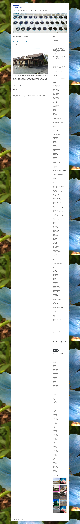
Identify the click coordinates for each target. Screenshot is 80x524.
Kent (54, 232)
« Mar (54, 335)
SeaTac (54, 239)
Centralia (54, 259)
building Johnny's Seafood (20, 96)
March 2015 (55, 399)
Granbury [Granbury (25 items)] (54, 51)
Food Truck (55, 171)
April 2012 (54, 444)
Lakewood (26, 96)
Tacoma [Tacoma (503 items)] (63, 56)
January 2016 (55, 386)
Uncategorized (55, 197)
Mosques (55, 165)
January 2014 (55, 417)
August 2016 (55, 377)
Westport (55, 214)
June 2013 (54, 426)
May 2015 (54, 397)
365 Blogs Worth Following (23, 10)
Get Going (16, 5)
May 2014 (54, 411)
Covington (55, 227)
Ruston (54, 279)
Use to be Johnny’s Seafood (21, 42)
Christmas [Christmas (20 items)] (57, 49)
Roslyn (54, 254)
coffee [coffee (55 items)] (63, 49)
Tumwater (55, 304)
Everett (54, 292)
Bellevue (54, 222)
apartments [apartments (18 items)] (56, 48)
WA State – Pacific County (57, 260)
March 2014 (55, 414)
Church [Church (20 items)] (61, 49)
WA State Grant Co (56, 322)
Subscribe (56, 350)
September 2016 (55, 375)
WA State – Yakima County (57, 319)
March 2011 (55, 462)
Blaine (54, 310)
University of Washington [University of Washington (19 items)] (58, 57)
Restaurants (55, 169)
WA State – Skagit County (57, 287)
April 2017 (54, 366)
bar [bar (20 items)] (64, 48)
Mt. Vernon (55, 288)
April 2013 (54, 429)
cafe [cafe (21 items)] (55, 49)
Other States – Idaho (56, 138)
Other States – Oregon (56, 147)
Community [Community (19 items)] (54, 50)
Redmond (55, 236)
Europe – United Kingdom (57, 111)
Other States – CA (56, 134)
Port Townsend (56, 216)
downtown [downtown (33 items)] (58, 50)
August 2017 (55, 362)
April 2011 (54, 460)
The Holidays (55, 193)
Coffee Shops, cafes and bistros (58, 170)
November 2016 (55, 373)
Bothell (54, 224)
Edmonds (55, 291)
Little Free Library (56, 97)
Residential (55, 167)
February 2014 (55, 415)
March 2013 (55, 430)
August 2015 (55, 393)
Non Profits (55, 130)
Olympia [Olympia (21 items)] (63, 52)
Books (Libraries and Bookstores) (58, 95)
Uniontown (55, 318)
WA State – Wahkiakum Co (57, 307)
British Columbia (55, 98)
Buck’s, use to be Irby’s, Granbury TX (59, 66)
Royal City (54, 178)
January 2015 (55, 402)
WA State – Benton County (57, 202)
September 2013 (55, 422)
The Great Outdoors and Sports (58, 191)
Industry (54, 126)
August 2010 (55, 471)
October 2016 (55, 374)
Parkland (54, 276)
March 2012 (55, 446)
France (54, 110)
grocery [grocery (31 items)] (57, 51)
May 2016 (54, 381)
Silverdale (55, 248)
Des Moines (55, 228)
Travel (54, 195)
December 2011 (55, 450)
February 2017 (55, 369)
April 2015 (54, 398)
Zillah (54, 320)
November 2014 (55, 405)
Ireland (54, 114)
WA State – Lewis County (57, 258)
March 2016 (55, 383)
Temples (54, 166)
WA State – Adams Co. (56, 199)
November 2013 (55, 419)
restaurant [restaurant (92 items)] (55, 55)
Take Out (54, 175)
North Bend (55, 235)
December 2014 (55, 403)
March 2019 (55, 359)
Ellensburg (55, 252)
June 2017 (54, 365)
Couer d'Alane (55, 139)
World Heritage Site (56, 123)
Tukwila (54, 242)
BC (53, 91)
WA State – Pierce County (57, 263)
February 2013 (55, 431)
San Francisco (55, 137)
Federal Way (55, 230)
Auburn (54, 220)
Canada (54, 102)
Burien (54, 226)
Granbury (55, 155)
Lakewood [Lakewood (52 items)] (60, 52)
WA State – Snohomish (56, 290)
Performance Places (56, 159)
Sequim (54, 218)
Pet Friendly (55, 161)
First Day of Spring (56, 64)
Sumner (54, 283)
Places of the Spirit (56, 162)
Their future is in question (41, 95)
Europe (54, 109)
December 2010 (55, 466)
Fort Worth (55, 153)
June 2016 (54, 379)
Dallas (54, 151)
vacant (35, 96)
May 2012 (54, 443)
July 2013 (54, 425)
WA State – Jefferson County (57, 215)
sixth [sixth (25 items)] (56, 56)
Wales (54, 117)
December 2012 (55, 434)
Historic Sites (55, 121)
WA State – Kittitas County (57, 251)
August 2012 (55, 439)
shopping (32, 96)
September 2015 (55, 391)
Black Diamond (55, 223)
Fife (54, 270)
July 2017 (54, 363)
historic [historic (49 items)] (63, 51)
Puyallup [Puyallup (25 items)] (60, 53)
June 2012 (54, 442)
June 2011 (54, 458)
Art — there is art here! (56, 85)
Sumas (54, 311)
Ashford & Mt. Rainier (57, 264)
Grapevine (55, 157)
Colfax (54, 314)
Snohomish (55, 295)
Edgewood (55, 267)
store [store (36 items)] (58, 56)
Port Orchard (55, 246)
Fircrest (54, 271)
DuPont (54, 266)
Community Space (56, 107)
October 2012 (55, 436)
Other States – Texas (56, 149)
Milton (54, 234)
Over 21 (54, 173)
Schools (54, 179)
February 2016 (55, 385)
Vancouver (55, 101)
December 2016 (55, 371)
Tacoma (54, 284)
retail (30, 96)
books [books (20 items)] (54, 49)
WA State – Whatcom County (57, 308)
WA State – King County (57, 219)
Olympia (54, 303)
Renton (54, 238)
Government (55, 119)
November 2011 (55, 451)
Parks (54, 158)
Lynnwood (55, 294)
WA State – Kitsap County (57, 244)
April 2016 (54, 382)
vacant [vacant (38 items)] (56, 58)
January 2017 (55, 370)
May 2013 (54, 427)
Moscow (54, 142)
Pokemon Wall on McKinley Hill (58, 70)
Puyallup (54, 278)
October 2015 (55, 390)
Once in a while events (56, 133)
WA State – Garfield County (57, 207)
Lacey (54, 300)
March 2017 (55, 367)
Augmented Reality (56, 86)
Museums (54, 129)
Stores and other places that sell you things (29, 95)
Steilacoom (55, 282)
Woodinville (55, 243)
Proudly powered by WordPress (18, 519)
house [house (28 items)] (56, 51)
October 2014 (55, 406)
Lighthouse (54, 127)
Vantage (54, 256)
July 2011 (54, 456)
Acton (54, 150)
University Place (56, 286)
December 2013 (55, 418)
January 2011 (55, 464)
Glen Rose (55, 154)
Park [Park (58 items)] (56, 53)
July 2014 (54, 410)
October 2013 (55, 421)
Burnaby (54, 99)
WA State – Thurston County (57, 299)
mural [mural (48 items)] (57, 52)
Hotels (54, 125)
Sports (54, 182)
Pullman (54, 316)
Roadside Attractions (56, 177)
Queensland (55, 90)
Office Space (55, 131)
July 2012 (54, 440)
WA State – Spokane (56, 296)
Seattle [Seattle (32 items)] (54, 56)
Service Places (55, 181)
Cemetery (54, 106)
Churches (55, 163)
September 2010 (55, 470)
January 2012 (55, 448)
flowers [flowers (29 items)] (62, 50)
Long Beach (55, 262)
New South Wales (56, 89)
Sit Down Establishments (57, 174)
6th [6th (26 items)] (53, 48)
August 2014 (55, 409)
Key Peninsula (55, 274)
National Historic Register (57, 122)
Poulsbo (54, 247)
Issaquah (55, 231)
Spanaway (55, 280)
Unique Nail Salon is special (57, 71)
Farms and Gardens (56, 118)
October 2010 (55, 468)
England (54, 113)
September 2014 (55, 407)
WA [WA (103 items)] (58, 58)
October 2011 (55, 452)
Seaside (54, 146)
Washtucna (55, 201)
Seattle (54, 240)
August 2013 (55, 423)
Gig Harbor (55, 272)
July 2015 (54, 394)
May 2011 (54, 459)
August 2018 (55, 361)
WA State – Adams (56, 198)
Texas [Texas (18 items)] (53, 57)
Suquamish (55, 250)
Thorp (54, 255)
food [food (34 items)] (64, 50)
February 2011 (55, 463)
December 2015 (55, 387)
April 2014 (54, 413)
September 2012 (55, 438)
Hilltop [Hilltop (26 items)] (60, 51)
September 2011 (55, 454)
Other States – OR (56, 143)
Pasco (54, 206)
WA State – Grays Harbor (57, 212)
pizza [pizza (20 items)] (58, 53)
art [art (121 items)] (58, 48)
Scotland (54, 115)
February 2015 (55, 401)
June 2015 (54, 395)
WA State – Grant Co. (56, 210)
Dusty (54, 315)
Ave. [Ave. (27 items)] (60, 48)
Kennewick (55, 203)
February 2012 (55, 447)
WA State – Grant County (57, 211)
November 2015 (55, 389)
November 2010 (55, 467)
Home (14, 10)
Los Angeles (55, 135)
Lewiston (54, 141)
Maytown (55, 302)
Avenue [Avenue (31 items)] (62, 48)
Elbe (54, 268)
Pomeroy (54, 208)
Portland (54, 145)
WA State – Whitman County (57, 312)
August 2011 (55, 455)
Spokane (54, 298)
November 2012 (55, 435)
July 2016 (54, 378)
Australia (54, 87)
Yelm (54, 306)
